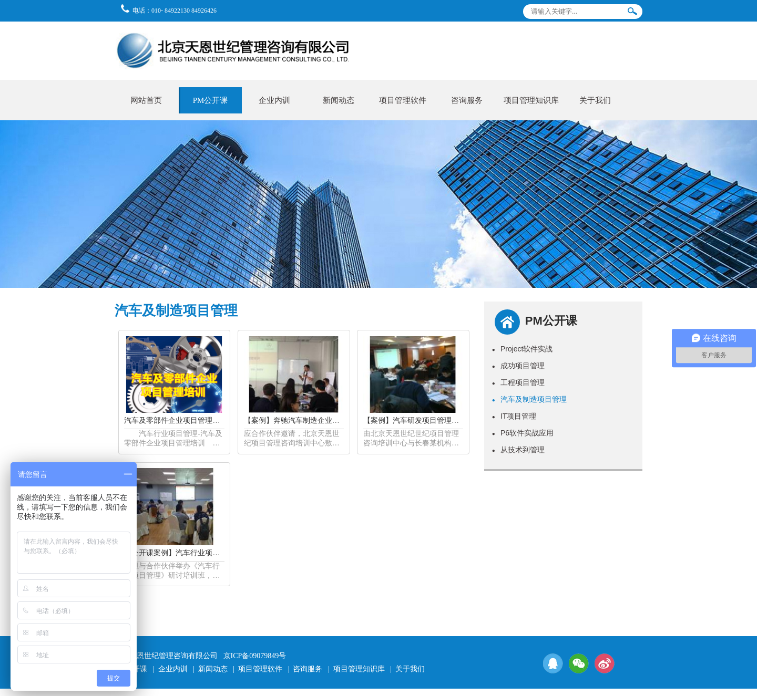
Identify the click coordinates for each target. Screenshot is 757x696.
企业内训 (274, 100)
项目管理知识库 (531, 100)
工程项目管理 (518, 382)
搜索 (632, 13)
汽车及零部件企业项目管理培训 (175, 420)
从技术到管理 (518, 449)
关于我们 (595, 100)
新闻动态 (338, 100)
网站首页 (146, 100)
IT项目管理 (514, 416)
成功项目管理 (518, 365)
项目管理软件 (402, 100)
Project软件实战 (522, 349)
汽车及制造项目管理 (529, 399)
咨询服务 (467, 100)
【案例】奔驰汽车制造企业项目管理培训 (310, 420)
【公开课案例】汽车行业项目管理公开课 (190, 553)
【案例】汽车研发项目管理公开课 (418, 420)
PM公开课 (210, 100)
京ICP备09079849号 (255, 656)
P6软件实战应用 (523, 433)
